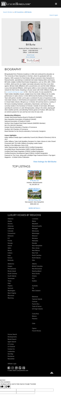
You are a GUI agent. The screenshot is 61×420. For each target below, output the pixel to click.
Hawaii (10, 245)
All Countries (18, 12)
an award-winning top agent (15, 92)
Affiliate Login (12, 363)
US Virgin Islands (37, 309)
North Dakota (36, 258)
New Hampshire (37, 245)
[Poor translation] (7, 387)
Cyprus (34, 328)
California (11, 228)
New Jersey (35, 248)
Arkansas (11, 226)
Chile (33, 323)
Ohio (33, 260)
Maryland (35, 223)
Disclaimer (11, 356)
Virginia (10, 286)
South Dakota (12, 276)
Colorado (10, 231)
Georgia (10, 243)
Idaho (9, 248)
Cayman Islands (37, 299)
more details (34, 188)
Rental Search (12, 339)
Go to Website (30, 57)
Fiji (33, 288)
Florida (10, 241)
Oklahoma (11, 264)
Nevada (34, 243)
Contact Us (11, 349)
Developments (12, 337)
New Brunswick (37, 268)
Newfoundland (36, 271)
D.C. (9, 238)
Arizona (10, 223)
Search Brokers (8, 12)
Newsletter (11, 359)
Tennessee (11, 278)
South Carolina (12, 273)
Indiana (10, 253)
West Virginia (12, 293)
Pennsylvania (12, 268)
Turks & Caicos (37, 306)
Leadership (11, 351)
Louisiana (35, 219)
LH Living (11, 344)
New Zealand (36, 290)
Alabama (10, 219)
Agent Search (12, 342)
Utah (9, 283)
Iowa (9, 255)
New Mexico (36, 250)
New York (35, 253)
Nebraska (35, 241)
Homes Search (12, 334)
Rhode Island (12, 271)
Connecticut (11, 233)
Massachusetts (37, 226)
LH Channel (11, 346)
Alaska (10, 221)
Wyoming (11, 298)
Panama (34, 318)
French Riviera (36, 331)
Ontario (34, 276)
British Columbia (37, 266)
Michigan (35, 228)
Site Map (10, 354)
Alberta (34, 264)
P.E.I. (33, 278)
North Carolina (36, 255)
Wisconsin (11, 295)
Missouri (35, 236)
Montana (35, 238)
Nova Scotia (36, 273)
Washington (11, 290)
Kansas (10, 258)
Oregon (10, 266)
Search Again (53, 15)
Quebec (34, 281)
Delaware (11, 236)
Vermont (10, 288)
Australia (35, 286)
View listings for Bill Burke (44, 162)
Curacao (34, 301)
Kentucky (10, 260)
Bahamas (35, 296)
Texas (9, 281)
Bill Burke (28, 12)
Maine (34, 221)
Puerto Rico (35, 304)
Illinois (10, 250)
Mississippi (35, 233)
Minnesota (35, 231)
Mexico (34, 316)
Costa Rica (35, 314)
